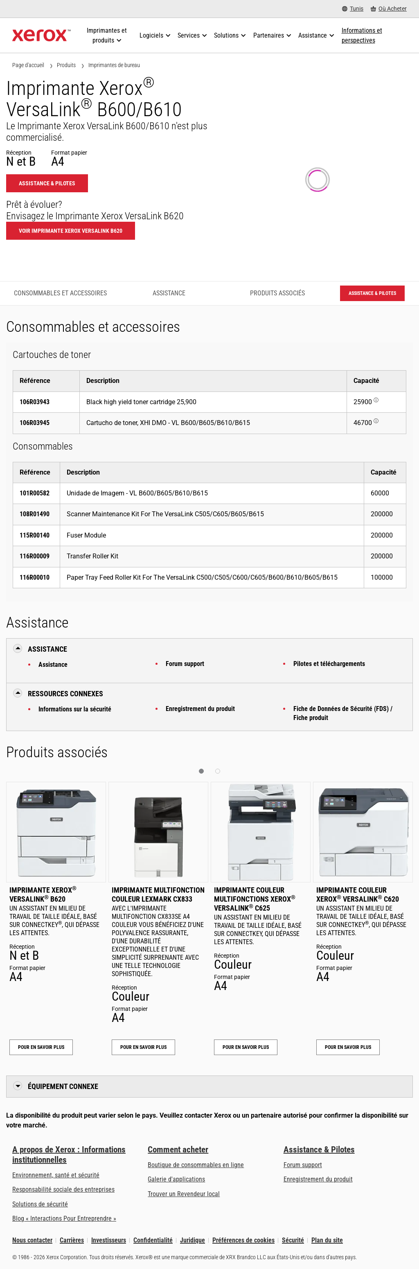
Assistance (53, 664)
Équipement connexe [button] (63, 1086)
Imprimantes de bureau (114, 65)
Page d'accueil (28, 65)
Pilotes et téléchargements (329, 664)
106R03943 (35, 402)
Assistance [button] (47, 649)
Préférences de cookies (243, 1240)
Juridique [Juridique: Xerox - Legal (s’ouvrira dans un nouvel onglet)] (192, 1240)
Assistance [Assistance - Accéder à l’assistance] (169, 293)
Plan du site (327, 1240)
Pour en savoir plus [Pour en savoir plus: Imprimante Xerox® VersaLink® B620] (41, 1047)
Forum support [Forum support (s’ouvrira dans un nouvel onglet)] (303, 1165)
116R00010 (35, 577)
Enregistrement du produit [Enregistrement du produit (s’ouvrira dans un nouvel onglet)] (318, 1179)
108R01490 (35, 514)
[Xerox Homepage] (41, 36)
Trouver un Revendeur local (184, 1194)
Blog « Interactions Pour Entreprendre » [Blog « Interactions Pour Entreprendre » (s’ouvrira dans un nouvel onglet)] (64, 1218)
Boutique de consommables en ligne (196, 1165)
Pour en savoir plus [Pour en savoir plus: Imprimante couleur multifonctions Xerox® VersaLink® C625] (246, 1047)
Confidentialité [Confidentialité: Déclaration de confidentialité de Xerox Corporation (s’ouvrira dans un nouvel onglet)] (153, 1240)
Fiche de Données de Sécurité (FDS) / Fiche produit (342, 713)
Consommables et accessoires (60, 293)
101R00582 (35, 493)
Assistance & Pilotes (319, 1149)
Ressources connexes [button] (65, 693)
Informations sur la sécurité (74, 709)
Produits (66, 65)
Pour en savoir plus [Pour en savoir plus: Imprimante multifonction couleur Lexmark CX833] (143, 1047)
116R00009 (35, 556)
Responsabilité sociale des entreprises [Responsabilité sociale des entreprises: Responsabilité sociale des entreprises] (63, 1189)
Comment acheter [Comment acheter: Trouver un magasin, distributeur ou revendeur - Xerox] (178, 1149)
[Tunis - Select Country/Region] (352, 8)
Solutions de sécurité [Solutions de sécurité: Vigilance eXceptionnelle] (40, 1204)
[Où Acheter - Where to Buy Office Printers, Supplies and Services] (389, 8)
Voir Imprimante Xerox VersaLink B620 (70, 230)
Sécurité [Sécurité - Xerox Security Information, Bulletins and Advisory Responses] (293, 1240)
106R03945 (35, 423)
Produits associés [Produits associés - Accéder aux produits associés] (277, 293)
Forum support (185, 664)
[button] (201, 771)
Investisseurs (108, 1240)
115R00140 (35, 535)
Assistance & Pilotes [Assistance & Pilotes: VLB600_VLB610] (47, 183)
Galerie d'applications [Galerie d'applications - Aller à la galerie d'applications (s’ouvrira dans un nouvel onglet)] (176, 1179)
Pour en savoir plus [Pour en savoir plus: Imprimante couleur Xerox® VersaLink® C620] (348, 1047)
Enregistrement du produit (200, 709)
